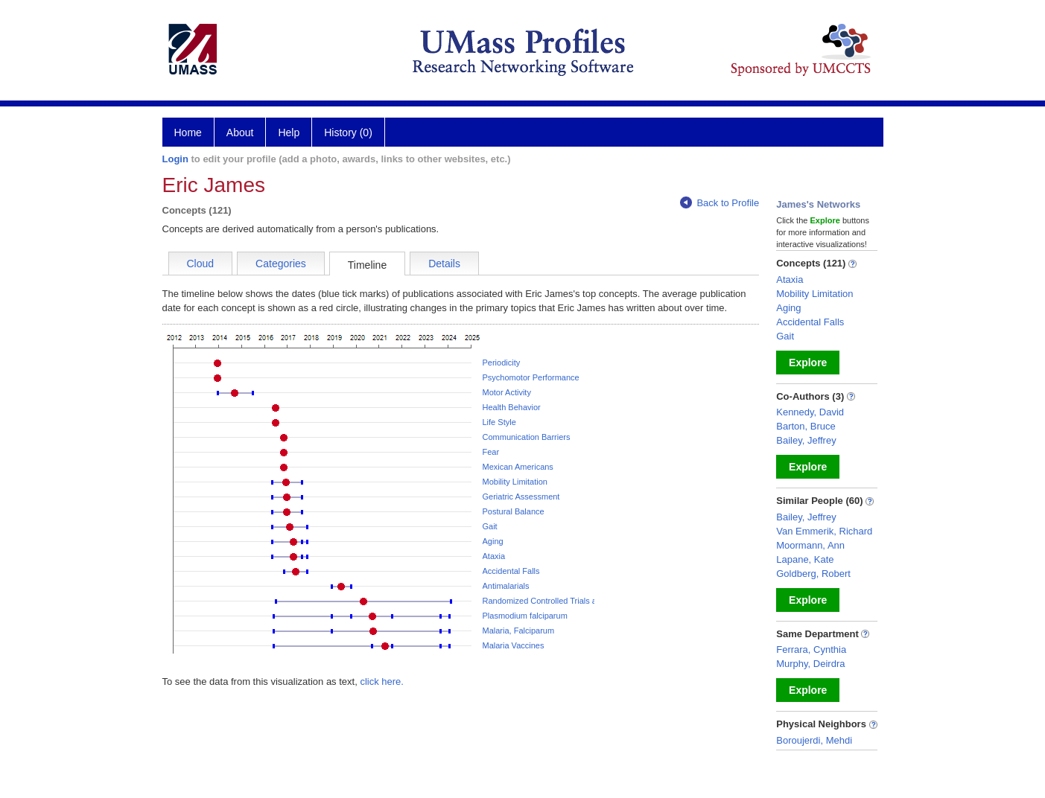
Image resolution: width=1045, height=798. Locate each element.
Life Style (499, 422)
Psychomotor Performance (531, 377)
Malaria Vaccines (513, 645)
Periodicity (502, 362)
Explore (808, 362)
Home (188, 132)
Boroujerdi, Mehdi (814, 740)
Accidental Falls (511, 570)
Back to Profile (719, 202)
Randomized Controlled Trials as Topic (553, 600)
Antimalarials (506, 585)
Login (175, 159)
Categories (280, 263)
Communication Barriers (527, 436)
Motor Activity (507, 392)
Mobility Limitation (515, 481)
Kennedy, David (810, 412)
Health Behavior (512, 407)
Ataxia (494, 556)
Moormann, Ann (810, 545)
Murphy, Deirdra (810, 663)
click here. (382, 681)
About (240, 132)
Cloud (201, 263)
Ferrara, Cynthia (811, 649)
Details (444, 263)
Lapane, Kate (804, 559)
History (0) (348, 132)
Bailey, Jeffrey (806, 440)
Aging (493, 541)
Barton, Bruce (806, 426)
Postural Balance (513, 511)
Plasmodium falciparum (525, 615)
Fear (491, 451)
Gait (490, 526)
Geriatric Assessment (521, 496)
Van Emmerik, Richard (824, 531)
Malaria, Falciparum (519, 630)
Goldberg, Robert (813, 573)
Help (288, 132)
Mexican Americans (518, 466)
